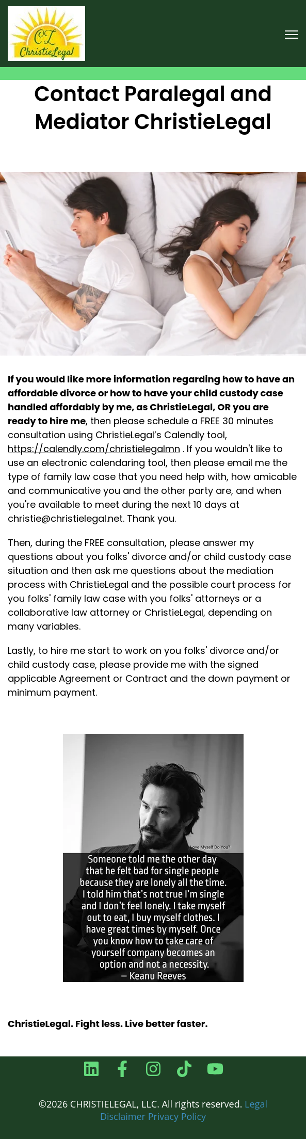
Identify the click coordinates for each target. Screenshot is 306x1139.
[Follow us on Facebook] (122, 1068)
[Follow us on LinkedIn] (91, 1068)
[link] (46, 32)
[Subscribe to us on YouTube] (215, 1068)
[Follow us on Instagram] (153, 1068)
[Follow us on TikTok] (184, 1068)
